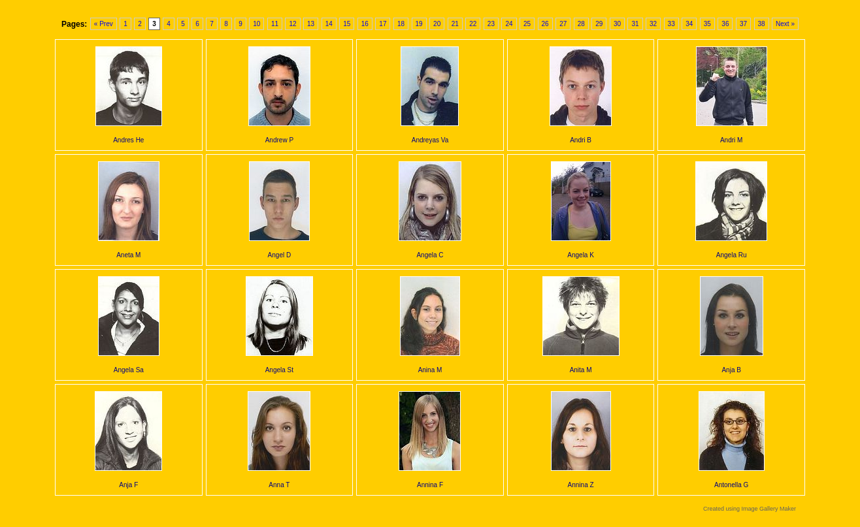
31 (634, 23)
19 (419, 23)
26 (545, 23)
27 (563, 23)
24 (508, 23)
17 (382, 23)
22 (472, 23)
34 (689, 23)
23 (491, 23)
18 (401, 23)
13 (310, 23)
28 (581, 23)
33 (671, 23)
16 (365, 23)
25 (527, 23)
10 (256, 23)
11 (274, 23)
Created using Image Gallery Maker (749, 508)
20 (436, 23)
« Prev (103, 23)
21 (455, 23)
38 (761, 23)
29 (599, 23)
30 (617, 23)
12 (292, 23)
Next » (785, 23)
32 (653, 23)
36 (725, 23)
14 (329, 23)
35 (707, 23)
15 (346, 23)
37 (743, 23)
